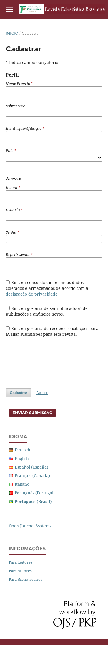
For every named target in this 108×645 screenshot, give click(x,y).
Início (12, 33)
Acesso (42, 392)
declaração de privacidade (32, 294)
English (22, 458)
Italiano (22, 484)
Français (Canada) (32, 475)
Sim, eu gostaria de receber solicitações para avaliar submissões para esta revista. (52, 331)
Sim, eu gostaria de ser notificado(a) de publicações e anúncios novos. (47, 311)
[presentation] (49, 362)
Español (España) (31, 467)
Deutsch (22, 449)
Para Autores (20, 570)
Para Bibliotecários (25, 579)
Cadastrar (18, 393)
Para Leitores (20, 562)
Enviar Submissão (32, 412)
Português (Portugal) (35, 493)
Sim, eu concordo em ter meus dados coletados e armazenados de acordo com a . (47, 288)
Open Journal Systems (30, 526)
